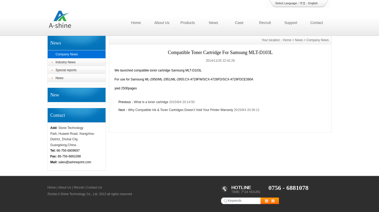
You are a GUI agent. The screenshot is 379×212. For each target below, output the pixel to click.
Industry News (66, 62)
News (213, 23)
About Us (161, 23)
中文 (303, 3)
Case (239, 23)
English (313, 3)
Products (187, 23)
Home (136, 23)
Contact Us (94, 187)
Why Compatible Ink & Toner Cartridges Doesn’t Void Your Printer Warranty (180, 110)
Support (290, 23)
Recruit (265, 23)
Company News (67, 54)
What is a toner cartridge (151, 102)
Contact (316, 23)
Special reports (66, 70)
